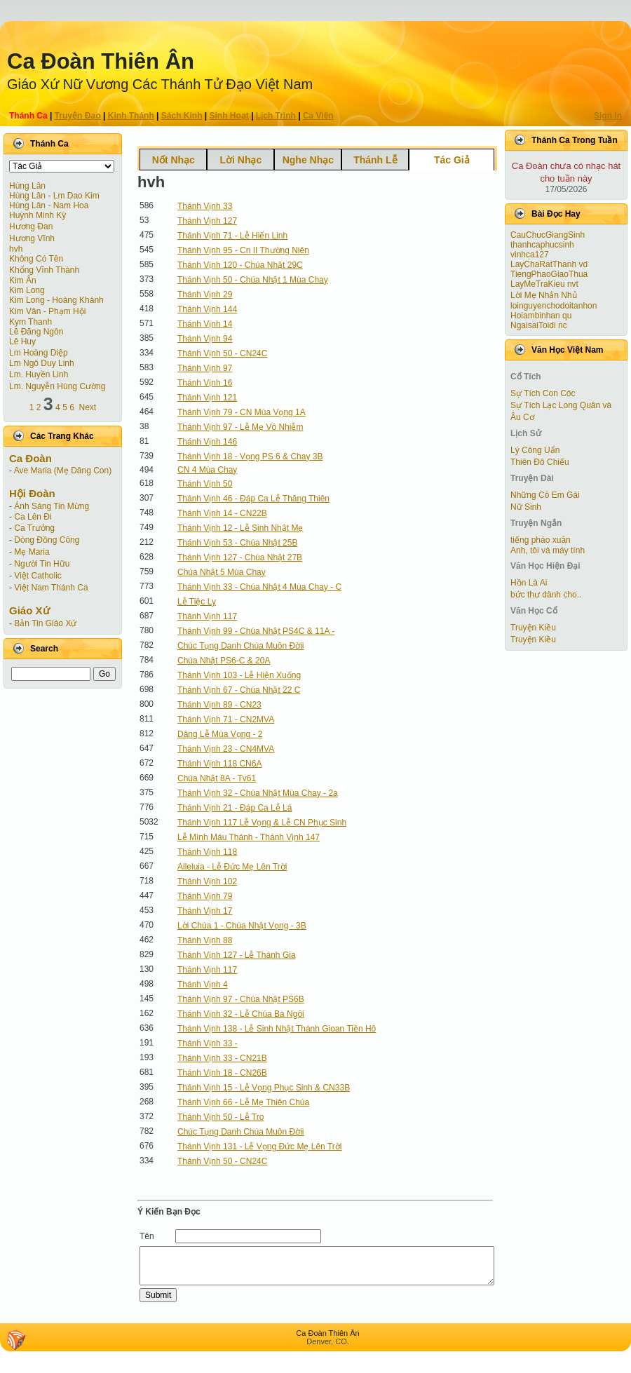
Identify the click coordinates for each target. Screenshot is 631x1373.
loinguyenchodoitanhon (553, 306)
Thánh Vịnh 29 (204, 294)
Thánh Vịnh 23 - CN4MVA (225, 749)
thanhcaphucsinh (542, 245)
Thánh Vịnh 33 (204, 206)
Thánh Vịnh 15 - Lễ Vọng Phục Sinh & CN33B (263, 1088)
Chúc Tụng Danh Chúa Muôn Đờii (240, 646)
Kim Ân (22, 280)
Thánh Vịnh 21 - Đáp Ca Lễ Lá (234, 808)
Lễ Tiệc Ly (196, 602)
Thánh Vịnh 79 (204, 896)
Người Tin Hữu (41, 564)
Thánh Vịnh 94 (204, 339)
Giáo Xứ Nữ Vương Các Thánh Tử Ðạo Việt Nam (160, 84)
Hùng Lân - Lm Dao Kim (54, 196)
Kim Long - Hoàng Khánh (56, 300)
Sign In (608, 116)
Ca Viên (318, 116)
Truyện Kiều (533, 628)
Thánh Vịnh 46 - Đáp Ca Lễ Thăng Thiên (253, 498)
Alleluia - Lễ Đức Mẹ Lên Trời (232, 867)
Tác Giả (452, 159)
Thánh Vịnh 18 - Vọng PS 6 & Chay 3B (250, 456)
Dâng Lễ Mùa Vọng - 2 (219, 734)
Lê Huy (22, 341)
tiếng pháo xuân (540, 540)
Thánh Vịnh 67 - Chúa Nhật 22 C (238, 690)
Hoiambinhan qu (540, 315)
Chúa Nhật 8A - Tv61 (216, 778)
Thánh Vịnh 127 (207, 221)
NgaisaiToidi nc (538, 325)
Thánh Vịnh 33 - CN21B (222, 1058)
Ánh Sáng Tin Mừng (51, 506)
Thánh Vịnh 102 (207, 881)
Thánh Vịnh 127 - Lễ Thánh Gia (236, 955)
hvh (15, 249)
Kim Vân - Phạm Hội (47, 311)
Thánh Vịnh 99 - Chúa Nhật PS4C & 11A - (255, 631)
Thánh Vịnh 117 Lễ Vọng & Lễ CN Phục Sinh (261, 822)
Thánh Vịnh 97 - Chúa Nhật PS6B (240, 999)
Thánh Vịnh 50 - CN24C (222, 353)
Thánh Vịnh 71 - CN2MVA (225, 719)
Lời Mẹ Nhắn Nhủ (543, 295)
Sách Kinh (182, 116)
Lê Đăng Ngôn (36, 332)
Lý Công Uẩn (534, 450)
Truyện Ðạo (78, 116)
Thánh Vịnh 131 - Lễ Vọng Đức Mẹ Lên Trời (259, 1146)
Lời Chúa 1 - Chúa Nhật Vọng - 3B (241, 926)
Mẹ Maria (31, 552)
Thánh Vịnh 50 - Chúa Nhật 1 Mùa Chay (252, 280)
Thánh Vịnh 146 (207, 442)
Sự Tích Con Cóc (542, 393)
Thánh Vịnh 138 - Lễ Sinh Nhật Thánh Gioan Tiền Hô (276, 1029)
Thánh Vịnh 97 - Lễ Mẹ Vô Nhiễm (240, 427)
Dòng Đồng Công (46, 540)
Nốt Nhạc (173, 159)
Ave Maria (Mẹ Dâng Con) (63, 470)
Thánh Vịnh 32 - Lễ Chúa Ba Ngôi (240, 1014)
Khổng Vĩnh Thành (44, 270)
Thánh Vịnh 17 (204, 911)
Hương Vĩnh (32, 238)
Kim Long (27, 290)
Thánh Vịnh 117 (207, 616)
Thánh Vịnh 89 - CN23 (219, 705)
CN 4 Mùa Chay (207, 470)
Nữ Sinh (525, 507)
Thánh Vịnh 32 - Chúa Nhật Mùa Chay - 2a (257, 793)
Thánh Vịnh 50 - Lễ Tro (220, 1117)
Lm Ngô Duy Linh (41, 363)
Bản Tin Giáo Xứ (45, 623)
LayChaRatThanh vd (549, 264)
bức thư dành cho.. (545, 595)
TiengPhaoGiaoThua (549, 274)
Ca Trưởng (34, 528)
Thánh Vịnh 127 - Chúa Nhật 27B (239, 557)
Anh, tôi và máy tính (547, 550)
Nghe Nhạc (308, 159)
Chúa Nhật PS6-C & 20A (223, 660)
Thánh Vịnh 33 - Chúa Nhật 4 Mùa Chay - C (259, 587)
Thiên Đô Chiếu (539, 462)
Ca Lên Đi (32, 517)
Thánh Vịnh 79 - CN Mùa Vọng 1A (241, 412)
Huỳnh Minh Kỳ (37, 215)
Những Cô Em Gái (545, 495)
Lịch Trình (276, 116)
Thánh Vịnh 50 (204, 484)
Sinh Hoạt (229, 116)
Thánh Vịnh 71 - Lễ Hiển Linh (232, 236)
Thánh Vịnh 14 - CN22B (222, 513)
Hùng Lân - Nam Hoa (48, 205)
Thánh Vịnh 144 (207, 309)
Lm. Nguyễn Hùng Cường (57, 386)
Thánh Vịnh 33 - (207, 1043)
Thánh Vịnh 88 (204, 940)
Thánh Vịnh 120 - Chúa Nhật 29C (240, 265)
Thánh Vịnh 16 (204, 383)
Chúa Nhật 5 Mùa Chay (221, 572)
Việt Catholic (37, 576)
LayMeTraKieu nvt (544, 284)
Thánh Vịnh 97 (204, 368)
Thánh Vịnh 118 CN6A (219, 764)
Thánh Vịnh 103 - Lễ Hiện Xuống (239, 675)
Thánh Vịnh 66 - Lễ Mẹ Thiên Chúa (243, 1102)
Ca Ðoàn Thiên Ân (100, 61)
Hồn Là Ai (528, 583)
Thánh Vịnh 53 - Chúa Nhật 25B (237, 543)
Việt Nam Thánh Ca (51, 588)
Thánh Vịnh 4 (202, 984)
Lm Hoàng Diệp (38, 353)
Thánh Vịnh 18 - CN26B (222, 1073)
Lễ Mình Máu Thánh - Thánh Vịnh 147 (248, 837)
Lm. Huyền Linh (38, 374)
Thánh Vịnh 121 (207, 398)
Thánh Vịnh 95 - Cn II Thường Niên (243, 250)
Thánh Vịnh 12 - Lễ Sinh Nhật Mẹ (240, 528)
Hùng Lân (27, 186)
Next (88, 407)
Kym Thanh (30, 322)
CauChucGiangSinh (547, 235)
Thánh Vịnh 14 (204, 324)
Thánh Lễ (375, 159)
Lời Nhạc (240, 159)
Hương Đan (31, 226)
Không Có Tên (36, 259)
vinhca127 (529, 254)
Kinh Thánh (131, 116)
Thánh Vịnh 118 (207, 852)
